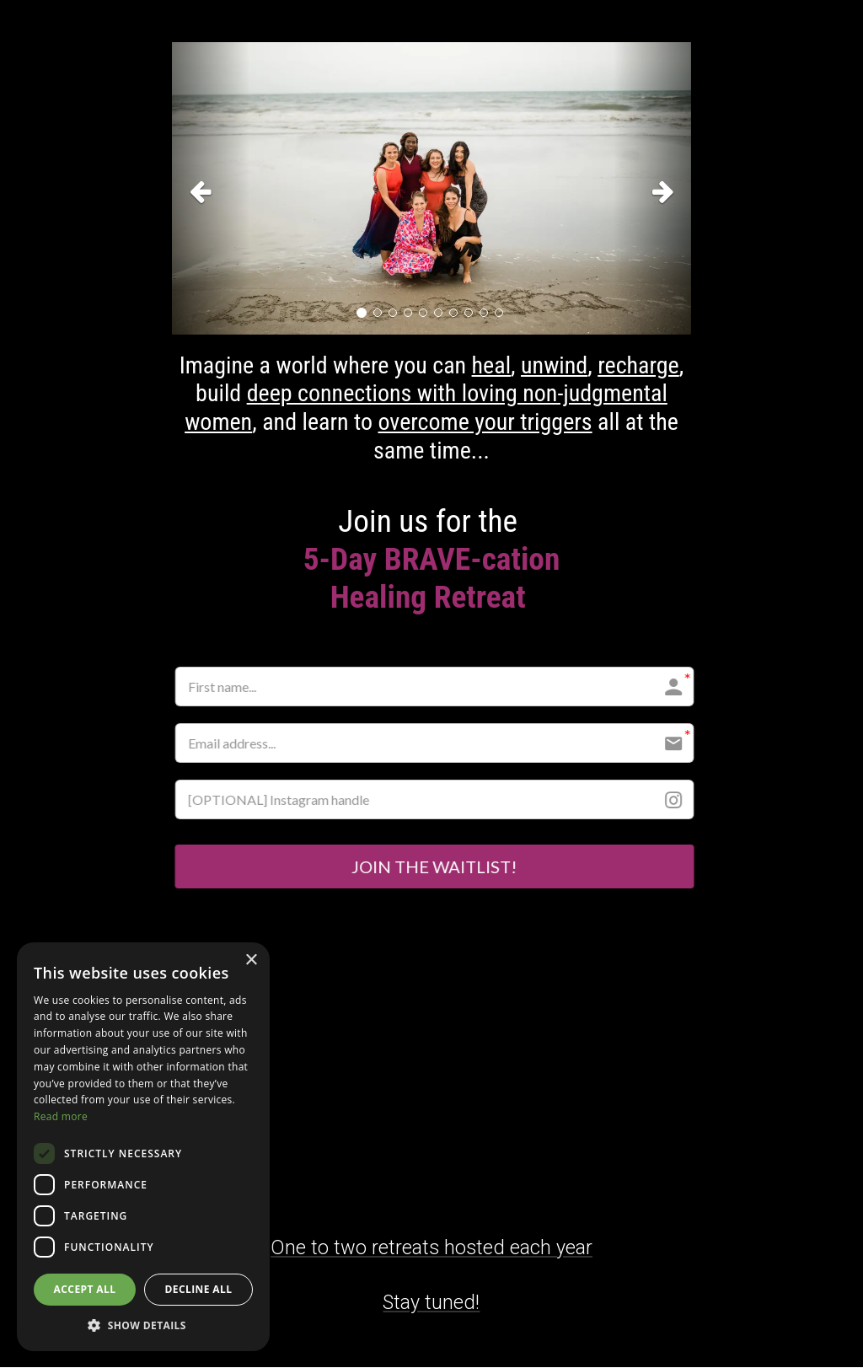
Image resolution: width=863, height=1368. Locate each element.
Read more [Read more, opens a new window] (61, 1116)
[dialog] (143, 1146)
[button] (210, 188)
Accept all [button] (85, 1289)
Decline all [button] (199, 1289)
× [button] (250, 960)
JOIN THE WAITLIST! (432, 867)
